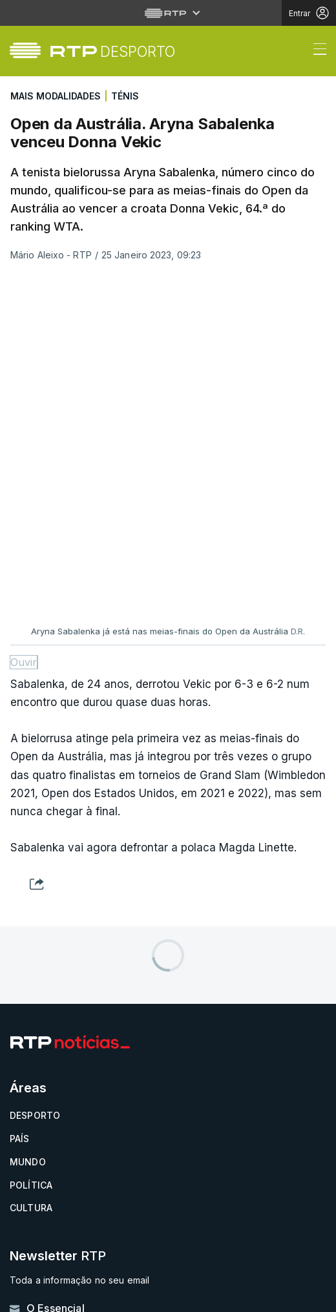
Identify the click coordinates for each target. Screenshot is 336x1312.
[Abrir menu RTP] (168, 13)
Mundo (28, 838)
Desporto (35, 792)
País (20, 815)
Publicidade (39, 1264)
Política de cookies (59, 1230)
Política (31, 862)
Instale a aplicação (107, 1031)
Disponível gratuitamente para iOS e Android (106, 1054)
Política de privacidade (69, 1214)
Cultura (31, 884)
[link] (112, 51)
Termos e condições (62, 1247)
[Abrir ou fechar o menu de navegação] (316, 51)
